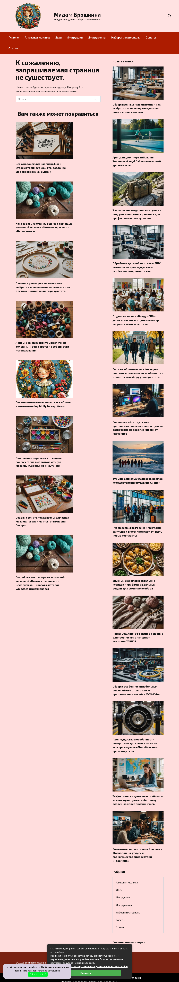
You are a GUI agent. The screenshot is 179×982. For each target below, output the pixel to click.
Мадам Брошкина (77, 14)
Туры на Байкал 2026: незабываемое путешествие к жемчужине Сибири (138, 478)
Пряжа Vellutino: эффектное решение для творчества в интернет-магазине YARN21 (138, 634)
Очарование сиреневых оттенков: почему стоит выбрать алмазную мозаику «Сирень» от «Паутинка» (39, 460)
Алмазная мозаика (37, 37)
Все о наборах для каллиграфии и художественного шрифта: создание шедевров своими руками (41, 167)
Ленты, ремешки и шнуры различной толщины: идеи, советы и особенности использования (42, 345)
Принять (85, 972)
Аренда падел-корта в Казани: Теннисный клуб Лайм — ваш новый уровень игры (137, 160)
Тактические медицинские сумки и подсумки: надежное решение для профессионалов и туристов (137, 213)
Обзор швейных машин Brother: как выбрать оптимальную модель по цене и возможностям (136, 108)
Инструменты (97, 37)
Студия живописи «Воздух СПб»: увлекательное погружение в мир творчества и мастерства (136, 318)
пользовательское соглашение (44, 970)
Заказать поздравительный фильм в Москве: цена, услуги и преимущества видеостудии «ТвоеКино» (137, 850)
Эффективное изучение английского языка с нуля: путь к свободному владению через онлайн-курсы (138, 796)
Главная (14, 37)
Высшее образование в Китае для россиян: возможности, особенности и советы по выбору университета (138, 371)
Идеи (58, 37)
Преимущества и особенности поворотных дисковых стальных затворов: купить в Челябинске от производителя (136, 741)
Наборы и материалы (126, 37)
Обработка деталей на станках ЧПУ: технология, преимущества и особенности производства (137, 266)
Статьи (13, 48)
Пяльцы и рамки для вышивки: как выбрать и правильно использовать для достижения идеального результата (43, 286)
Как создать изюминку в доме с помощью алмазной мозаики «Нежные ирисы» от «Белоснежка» (44, 226)
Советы (151, 37)
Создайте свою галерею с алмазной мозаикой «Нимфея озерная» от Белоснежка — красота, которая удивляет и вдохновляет (40, 580)
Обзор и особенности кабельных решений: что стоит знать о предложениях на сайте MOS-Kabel (136, 687)
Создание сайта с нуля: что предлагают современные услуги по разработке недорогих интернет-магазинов (138, 425)
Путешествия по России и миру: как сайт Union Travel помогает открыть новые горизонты (137, 529)
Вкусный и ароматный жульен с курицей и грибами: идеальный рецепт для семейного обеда (134, 581)
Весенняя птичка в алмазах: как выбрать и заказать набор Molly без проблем (43, 402)
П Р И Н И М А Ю (38, 974)
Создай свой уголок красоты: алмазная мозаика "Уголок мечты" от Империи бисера (42, 519)
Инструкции (75, 37)
